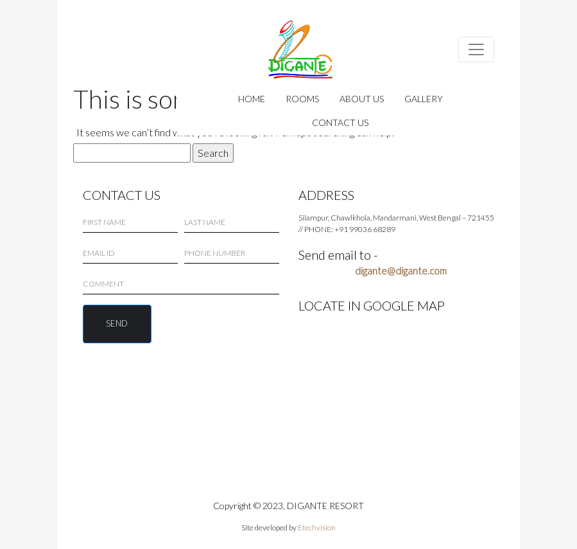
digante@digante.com (401, 270)
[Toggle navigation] (476, 49)
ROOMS (302, 98)
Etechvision (317, 527)
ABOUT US (362, 98)
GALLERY (423, 98)
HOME (251, 98)
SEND (117, 323)
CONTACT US (340, 122)
